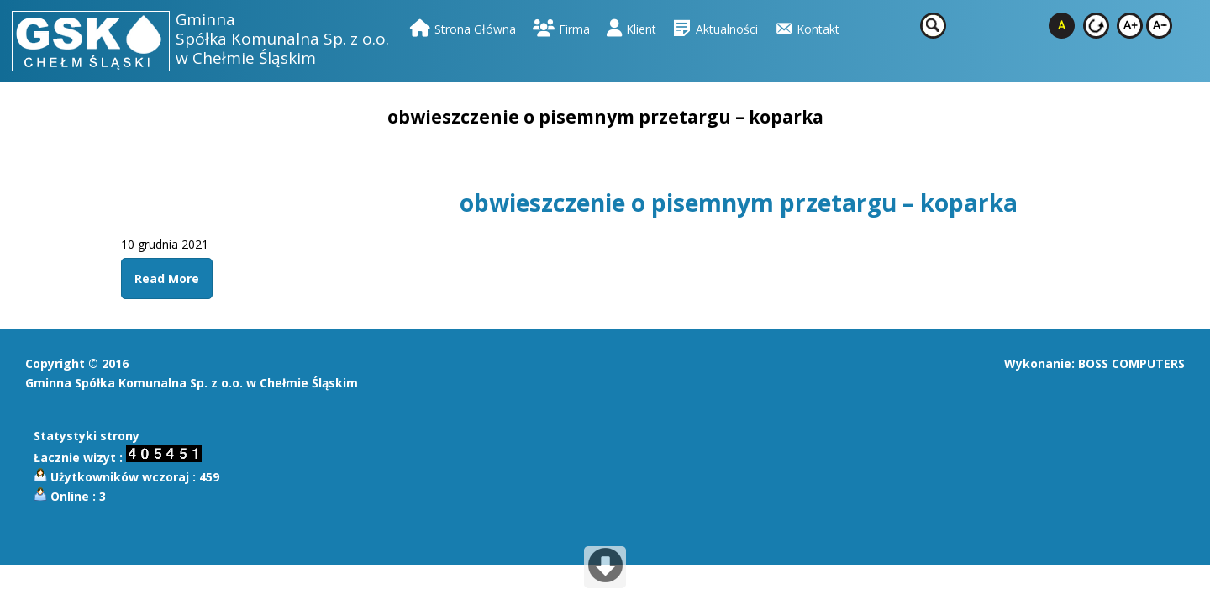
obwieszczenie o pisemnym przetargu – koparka (739, 202)
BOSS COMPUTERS (1131, 363)
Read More (166, 279)
